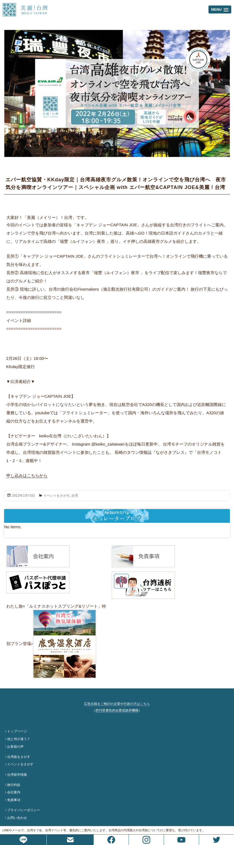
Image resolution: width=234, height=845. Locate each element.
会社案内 (13, 792)
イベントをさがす (56, 495)
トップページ (17, 731)
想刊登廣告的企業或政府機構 (117, 710)
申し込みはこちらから (27, 475)
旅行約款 (13, 785)
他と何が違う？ (18, 739)
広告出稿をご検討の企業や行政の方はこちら (117, 704)
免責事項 (13, 800)
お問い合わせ (17, 818)
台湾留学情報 (17, 775)
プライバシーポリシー (23, 810)
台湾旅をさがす (18, 757)
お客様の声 (15, 747)
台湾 (74, 495)
